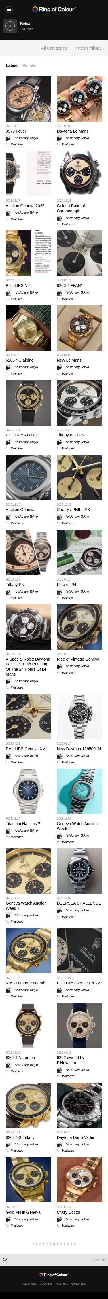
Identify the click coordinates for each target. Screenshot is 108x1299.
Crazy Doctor (69, 1212)
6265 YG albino (19, 360)
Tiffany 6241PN (71, 435)
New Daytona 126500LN (79, 748)
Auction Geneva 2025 (25, 205)
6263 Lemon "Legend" (26, 983)
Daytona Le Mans (73, 131)
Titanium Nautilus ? (23, 823)
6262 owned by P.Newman (70, 1060)
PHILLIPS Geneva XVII (27, 748)
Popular (29, 65)
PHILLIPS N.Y (18, 285)
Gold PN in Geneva (23, 1212)
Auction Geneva (20, 509)
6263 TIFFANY (70, 285)
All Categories (54, 48)
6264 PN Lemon (20, 1057)
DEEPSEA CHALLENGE (79, 903)
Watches (17, 144)
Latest (12, 65)
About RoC (62, 1283)
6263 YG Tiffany (20, 1137)
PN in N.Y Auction (22, 435)
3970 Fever (16, 131)
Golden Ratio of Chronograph (71, 208)
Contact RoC (78, 1283)
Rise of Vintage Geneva (78, 659)
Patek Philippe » (90, 48)
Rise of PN (66, 584)
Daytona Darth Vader (75, 1137)
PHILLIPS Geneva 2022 (78, 983)
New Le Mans (69, 360)
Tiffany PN (15, 584)
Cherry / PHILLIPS (73, 509)
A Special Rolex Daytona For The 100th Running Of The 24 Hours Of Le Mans (28, 666)
